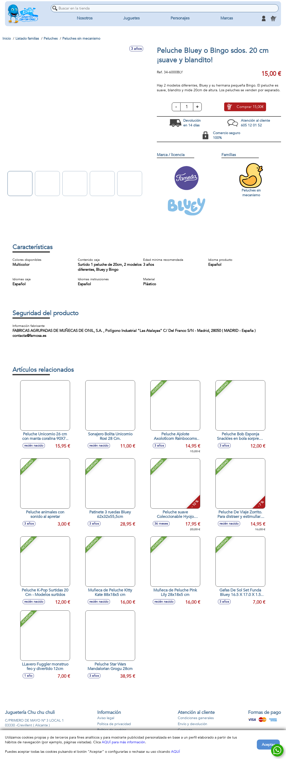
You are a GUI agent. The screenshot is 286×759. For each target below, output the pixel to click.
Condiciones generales (196, 718)
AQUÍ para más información (123, 742)
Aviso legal (105, 718)
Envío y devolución (192, 724)
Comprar (250, 106)
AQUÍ (175, 751)
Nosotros (85, 18)
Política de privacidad (114, 724)
